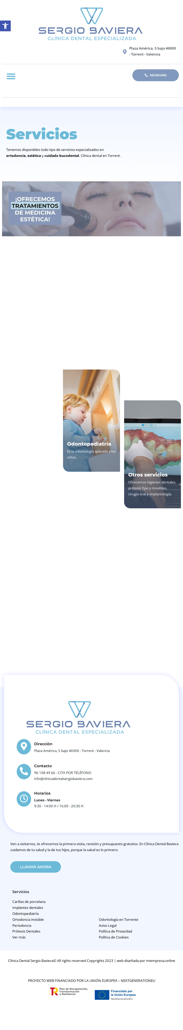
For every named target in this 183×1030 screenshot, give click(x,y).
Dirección (43, 744)
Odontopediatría (89, 444)
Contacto (43, 766)
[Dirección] (24, 746)
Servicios (20, 892)
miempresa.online (160, 961)
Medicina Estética (141, 277)
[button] (11, 76)
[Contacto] (24, 771)
